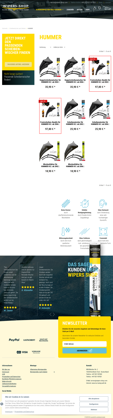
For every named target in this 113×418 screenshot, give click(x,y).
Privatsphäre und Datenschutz (11, 377)
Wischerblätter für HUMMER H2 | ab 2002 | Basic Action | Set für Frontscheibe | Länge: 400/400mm (50, 165)
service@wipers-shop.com (59, 2)
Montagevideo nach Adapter (38, 372)
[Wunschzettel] (99, 7)
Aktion (79, 10)
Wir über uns (6, 369)
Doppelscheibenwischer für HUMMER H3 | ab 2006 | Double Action (75, 81)
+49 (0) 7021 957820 (88, 2)
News (100, 2)
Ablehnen (94, 409)
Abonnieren (84, 350)
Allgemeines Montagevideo (38, 369)
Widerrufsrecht (6, 381)
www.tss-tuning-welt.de (99, 383)
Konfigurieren (93, 404)
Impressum (5, 372)
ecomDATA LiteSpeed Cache (98, 417)
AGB (3, 374)
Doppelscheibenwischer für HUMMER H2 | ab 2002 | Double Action (50, 81)
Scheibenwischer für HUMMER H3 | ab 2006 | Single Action (100, 123)
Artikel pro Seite (58, 47)
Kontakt (108, 2)
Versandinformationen (9, 386)
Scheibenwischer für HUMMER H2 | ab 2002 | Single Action (75, 123)
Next (54, 314)
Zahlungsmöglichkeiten (9, 384)
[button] (94, 8)
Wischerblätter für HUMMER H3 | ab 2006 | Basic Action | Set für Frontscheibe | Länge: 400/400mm (75, 165)
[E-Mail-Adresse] (84, 344)
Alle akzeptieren (93, 398)
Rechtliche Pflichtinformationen (11, 379)
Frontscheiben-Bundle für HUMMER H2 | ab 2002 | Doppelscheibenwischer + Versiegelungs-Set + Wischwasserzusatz (100, 81)
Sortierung (43, 47)
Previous (51, 314)
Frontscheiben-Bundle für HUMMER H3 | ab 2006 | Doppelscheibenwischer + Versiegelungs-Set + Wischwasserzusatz (50, 123)
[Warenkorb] (107, 8)
